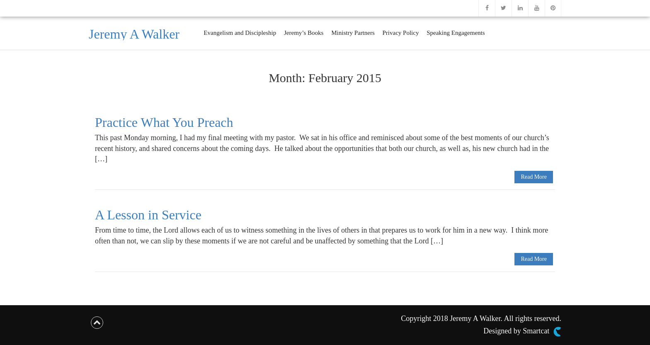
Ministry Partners (353, 32)
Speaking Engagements (456, 32)
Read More (534, 177)
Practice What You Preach (164, 122)
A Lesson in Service (148, 214)
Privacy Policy (401, 32)
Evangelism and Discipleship (240, 32)
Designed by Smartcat (522, 332)
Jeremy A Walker (134, 34)
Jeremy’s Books (303, 32)
